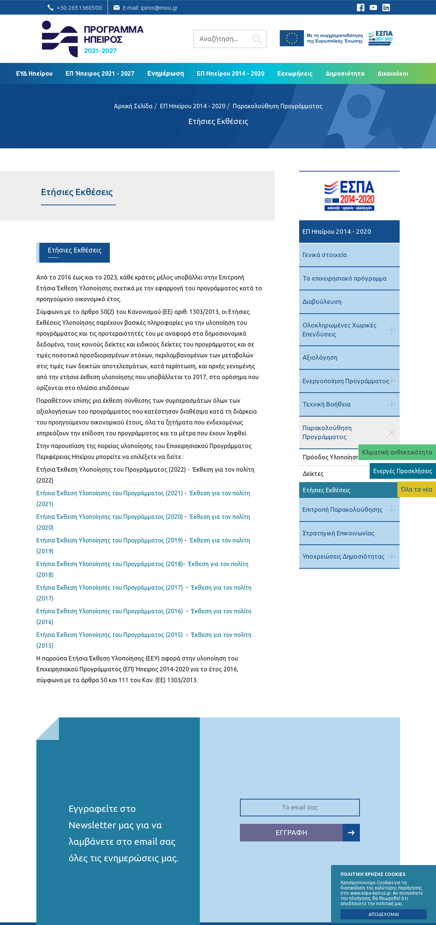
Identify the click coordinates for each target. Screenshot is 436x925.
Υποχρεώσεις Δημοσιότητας (342, 546)
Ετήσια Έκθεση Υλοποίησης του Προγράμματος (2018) (111, 563)
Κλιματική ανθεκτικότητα (397, 452)
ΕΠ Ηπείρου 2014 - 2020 (230, 73)
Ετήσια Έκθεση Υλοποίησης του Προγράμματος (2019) (111, 540)
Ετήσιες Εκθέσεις (218, 121)
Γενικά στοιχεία (324, 254)
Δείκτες (313, 463)
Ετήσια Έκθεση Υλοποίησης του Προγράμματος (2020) (111, 516)
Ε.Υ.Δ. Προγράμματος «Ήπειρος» (93, 39)
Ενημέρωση (165, 73)
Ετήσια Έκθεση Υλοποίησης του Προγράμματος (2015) (111, 634)
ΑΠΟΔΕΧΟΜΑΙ (384, 914)
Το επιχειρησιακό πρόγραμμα (344, 277)
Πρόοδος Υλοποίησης (333, 447)
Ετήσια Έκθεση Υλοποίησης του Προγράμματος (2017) (111, 587)
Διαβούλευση (321, 301)
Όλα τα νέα (416, 489)
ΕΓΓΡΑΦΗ (318, 832)
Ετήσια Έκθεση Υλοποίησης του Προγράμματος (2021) (111, 493)
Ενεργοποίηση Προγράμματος (345, 380)
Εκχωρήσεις (295, 73)
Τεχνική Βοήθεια (326, 403)
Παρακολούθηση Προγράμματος (277, 106)
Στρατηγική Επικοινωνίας (338, 522)
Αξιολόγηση (320, 356)
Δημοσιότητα (345, 73)
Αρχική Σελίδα (133, 106)
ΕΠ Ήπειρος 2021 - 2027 (100, 73)
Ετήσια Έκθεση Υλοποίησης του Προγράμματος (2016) (111, 611)
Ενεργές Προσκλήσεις (402, 471)
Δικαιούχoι (393, 73)
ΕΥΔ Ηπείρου (34, 73)
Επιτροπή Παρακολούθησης (342, 499)
